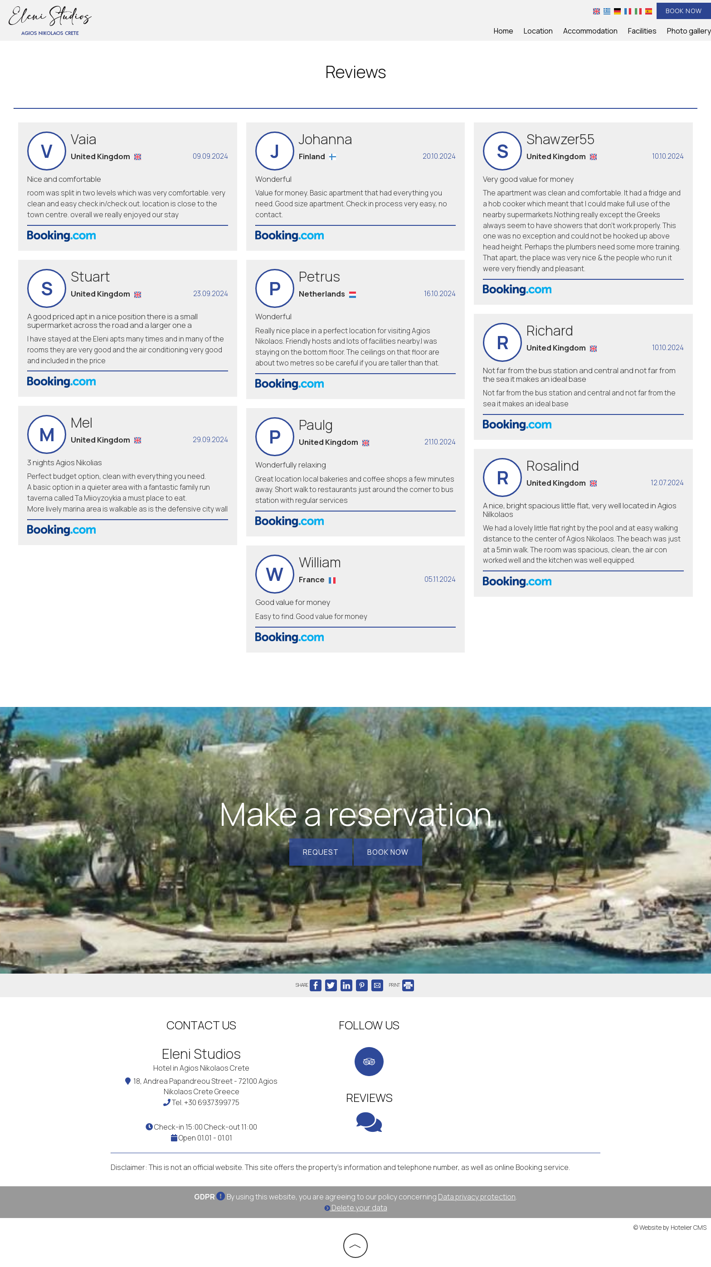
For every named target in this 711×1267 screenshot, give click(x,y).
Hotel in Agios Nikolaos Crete (201, 1068)
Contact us (201, 1025)
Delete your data (355, 1208)
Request (321, 852)
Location (538, 31)
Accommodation (590, 31)
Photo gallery (689, 31)
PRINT (401, 985)
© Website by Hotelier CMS (669, 1227)
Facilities (642, 31)
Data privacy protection (477, 1197)
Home (503, 31)
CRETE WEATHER (523, 1049)
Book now (684, 10)
